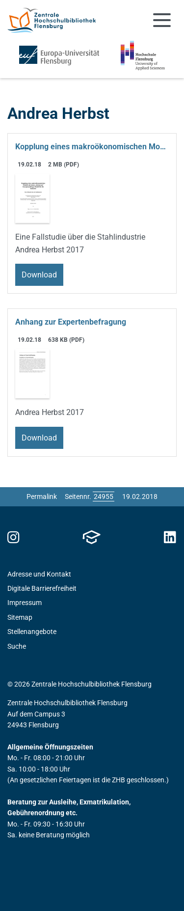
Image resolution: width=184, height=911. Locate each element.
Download (39, 274)
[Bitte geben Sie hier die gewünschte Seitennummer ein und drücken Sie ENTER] (103, 496)
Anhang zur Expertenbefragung (70, 322)
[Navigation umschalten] (162, 20)
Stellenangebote (31, 631)
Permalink (41, 496)
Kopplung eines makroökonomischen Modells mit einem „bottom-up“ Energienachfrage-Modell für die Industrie (92, 146)
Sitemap (19, 617)
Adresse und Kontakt (39, 574)
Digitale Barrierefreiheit (42, 588)
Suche (16, 646)
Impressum (24, 603)
